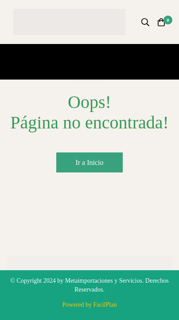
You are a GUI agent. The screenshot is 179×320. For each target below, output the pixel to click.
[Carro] (161, 22)
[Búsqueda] (145, 22)
